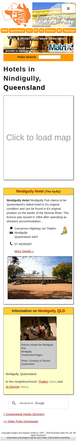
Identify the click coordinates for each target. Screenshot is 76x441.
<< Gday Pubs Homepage (20, 421)
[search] (38, 403)
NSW (4, 30)
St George (12, 386)
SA (41, 30)
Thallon (43, 381)
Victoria (50, 30)
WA (59, 30)
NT (35, 30)
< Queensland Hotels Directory (24, 414)
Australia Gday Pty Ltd (61, 433)
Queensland (17, 30)
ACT (29, 30)
